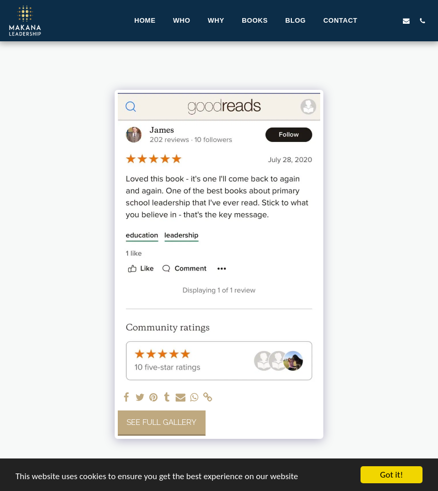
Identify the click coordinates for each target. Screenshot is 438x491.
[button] (374, 20)
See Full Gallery (161, 422)
